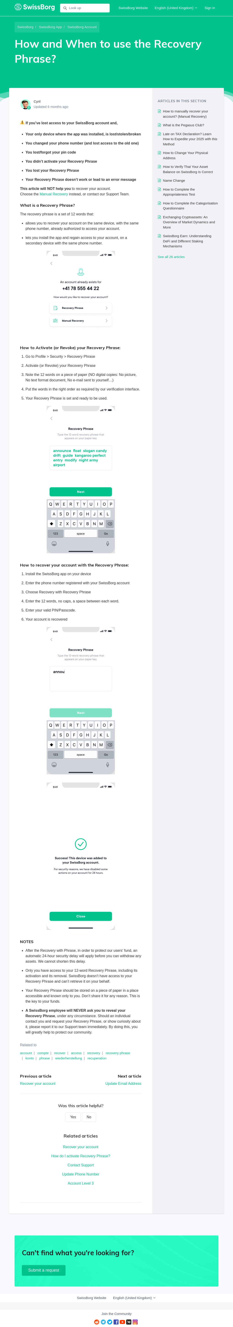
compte (43, 1053)
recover (60, 1053)
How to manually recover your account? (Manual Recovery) (185, 113)
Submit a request (43, 1270)
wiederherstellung (68, 1058)
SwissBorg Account (81, 27)
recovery (93, 1053)
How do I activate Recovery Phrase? (80, 1156)
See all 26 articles (171, 257)
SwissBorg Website (133, 8)
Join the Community (116, 1314)
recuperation (96, 1058)
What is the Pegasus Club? (183, 125)
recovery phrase (118, 1053)
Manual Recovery (54, 194)
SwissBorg (25, 27)
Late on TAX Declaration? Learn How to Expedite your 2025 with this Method (190, 139)
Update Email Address (123, 1084)
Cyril (37, 101)
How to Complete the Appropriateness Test (179, 191)
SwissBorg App (50, 27)
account (26, 1053)
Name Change (174, 180)
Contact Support (81, 1165)
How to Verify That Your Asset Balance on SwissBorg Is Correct (188, 169)
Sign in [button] (210, 8)
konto (29, 1058)
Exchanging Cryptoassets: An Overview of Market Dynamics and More (189, 222)
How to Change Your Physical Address (185, 155)
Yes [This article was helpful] (73, 1117)
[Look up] (85, 8)
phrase (44, 1058)
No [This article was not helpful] (89, 1117)
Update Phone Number (80, 1174)
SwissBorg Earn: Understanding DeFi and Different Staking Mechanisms (187, 241)
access (76, 1053)
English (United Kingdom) (176, 8)
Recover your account (38, 1084)
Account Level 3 (81, 1183)
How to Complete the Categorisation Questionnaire (190, 205)
